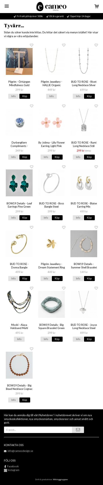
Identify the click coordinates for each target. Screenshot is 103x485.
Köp (24, 96)
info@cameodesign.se (20, 450)
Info (13, 96)
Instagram (11, 470)
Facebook (13, 466)
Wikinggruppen (60, 479)
